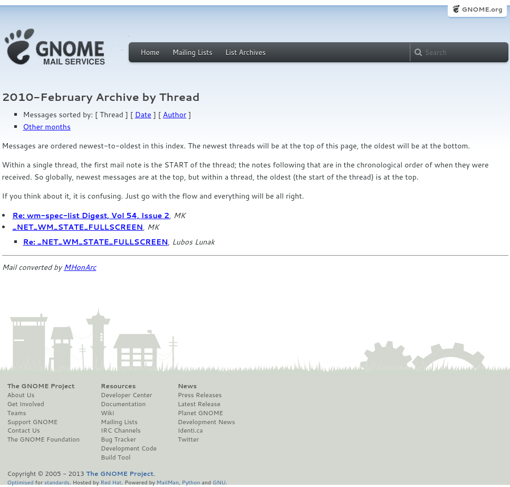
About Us (21, 395)
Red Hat (110, 482)
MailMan (168, 482)
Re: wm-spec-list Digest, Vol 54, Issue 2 (91, 215)
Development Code (129, 448)
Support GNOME (32, 422)
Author (175, 114)
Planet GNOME (200, 413)
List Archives (245, 52)
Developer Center (126, 395)
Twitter (188, 439)
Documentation (123, 404)
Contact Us (23, 430)
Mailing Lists (192, 52)
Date (143, 114)
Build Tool (115, 457)
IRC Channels (121, 430)
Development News (206, 422)
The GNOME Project (41, 386)
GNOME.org (481, 9)
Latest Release (199, 404)
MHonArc (80, 267)
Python (191, 482)
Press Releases (200, 395)
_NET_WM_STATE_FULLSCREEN (78, 227)
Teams (16, 413)
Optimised (20, 482)
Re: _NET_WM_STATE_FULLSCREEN (95, 242)
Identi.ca (190, 430)
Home (150, 52)
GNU (219, 482)
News (187, 386)
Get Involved (25, 404)
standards (57, 482)
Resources (118, 386)
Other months (47, 126)
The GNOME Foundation (43, 439)
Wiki (107, 413)
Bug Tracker (118, 439)
